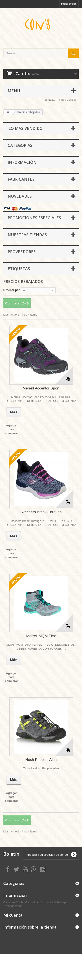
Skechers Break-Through (41, 512)
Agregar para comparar (11, 429)
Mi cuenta (13, 915)
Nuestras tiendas (27, 234)
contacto (50, 99)
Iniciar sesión (69, 3)
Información (22, 162)
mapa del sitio (68, 99)
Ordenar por (11, 290)
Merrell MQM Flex (41, 636)
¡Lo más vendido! (26, 128)
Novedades (20, 196)
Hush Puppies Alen (41, 760)
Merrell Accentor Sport (41, 388)
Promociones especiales (34, 217)
